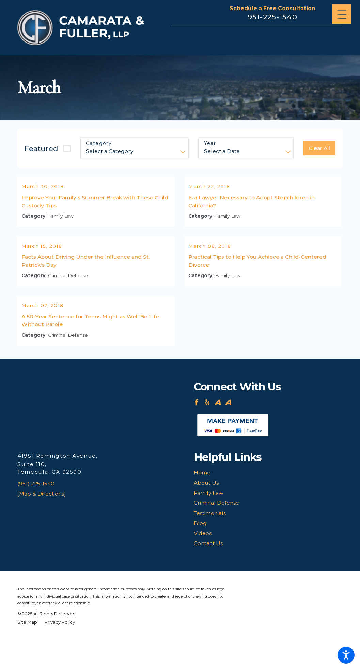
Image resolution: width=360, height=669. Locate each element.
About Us (206, 510)
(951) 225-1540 (35, 511)
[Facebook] (196, 430)
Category (99, 143)
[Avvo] (218, 430)
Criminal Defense (216, 531)
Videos (203, 561)
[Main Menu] (341, 14)
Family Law (208, 520)
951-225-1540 (272, 17)
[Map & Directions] (41, 521)
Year (210, 143)
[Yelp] (207, 430)
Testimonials (210, 541)
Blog (200, 551)
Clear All (319, 148)
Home (202, 500)
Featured (41, 148)
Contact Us (208, 571)
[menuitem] (268, 501)
